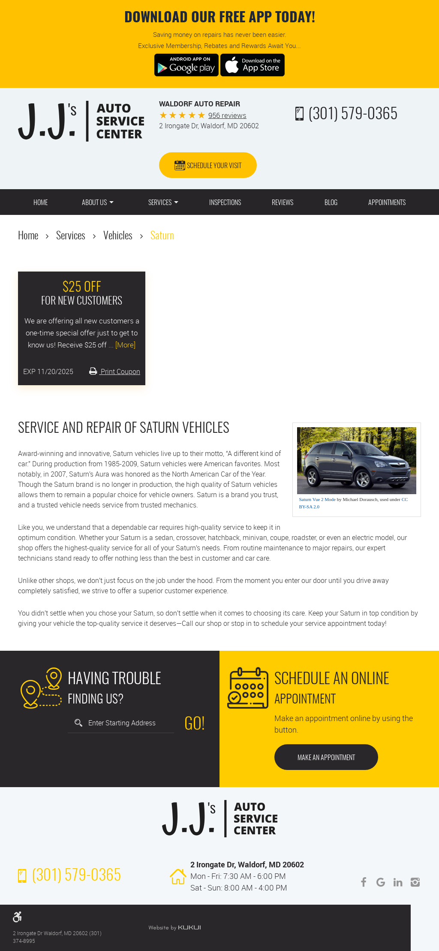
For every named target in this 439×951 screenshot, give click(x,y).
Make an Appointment (326, 758)
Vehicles (117, 236)
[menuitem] (40, 202)
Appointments (387, 202)
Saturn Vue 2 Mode (317, 499)
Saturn (162, 236)
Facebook (364, 882)
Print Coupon (119, 371)
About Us (94, 202)
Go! (194, 725)
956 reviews (227, 115)
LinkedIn (398, 882)
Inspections (225, 202)
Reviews (282, 202)
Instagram (415, 882)
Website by (174, 928)
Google (381, 882)
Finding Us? (114, 687)
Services (159, 202)
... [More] (121, 345)
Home (40, 202)
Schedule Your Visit (214, 166)
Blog (331, 202)
